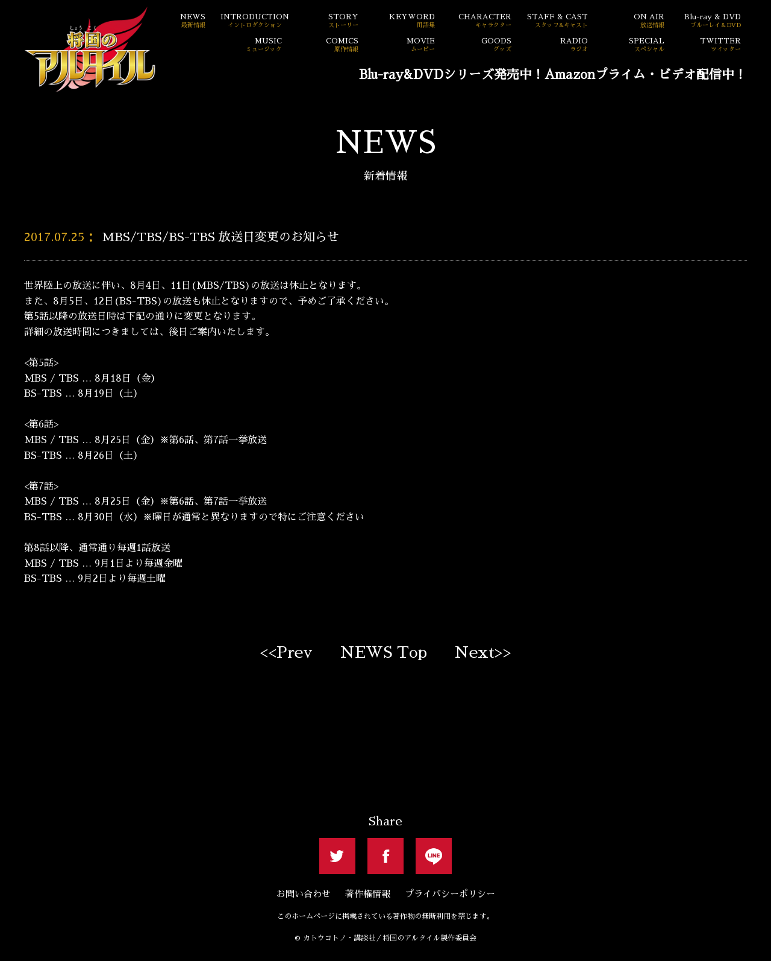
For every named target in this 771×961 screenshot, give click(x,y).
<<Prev (286, 652)
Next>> (482, 652)
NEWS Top (383, 652)
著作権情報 (367, 893)
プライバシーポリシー (450, 893)
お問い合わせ (303, 893)
